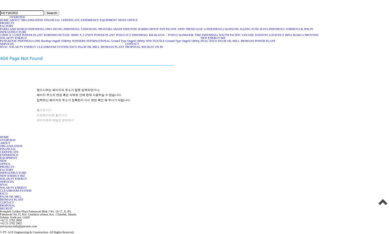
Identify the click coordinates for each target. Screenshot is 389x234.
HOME (4, 20)
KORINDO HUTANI (57, 35)
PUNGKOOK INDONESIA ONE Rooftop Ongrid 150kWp (35, 41)
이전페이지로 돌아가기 (52, 115)
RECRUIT (147, 47)
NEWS (122, 20)
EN (157, 47)
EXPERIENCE (90, 20)
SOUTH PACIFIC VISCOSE (236, 35)
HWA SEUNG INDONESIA (62, 29)
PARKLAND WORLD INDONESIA (22, 29)
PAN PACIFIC (168, 29)
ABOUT (14, 20)
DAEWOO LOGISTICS (269, 35)
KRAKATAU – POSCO (163, 35)
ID (161, 47)
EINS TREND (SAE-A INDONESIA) (201, 29)
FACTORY (7, 26)
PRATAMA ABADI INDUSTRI (117, 29)
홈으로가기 (44, 110)
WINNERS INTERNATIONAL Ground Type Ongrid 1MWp (108, 41)
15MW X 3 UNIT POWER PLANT (21, 35)
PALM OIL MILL (229, 41)
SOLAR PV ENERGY (13, 38)
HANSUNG (232, 29)
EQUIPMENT (108, 20)
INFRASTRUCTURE (13, 32)
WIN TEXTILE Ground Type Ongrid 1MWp (173, 41)
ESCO (214, 41)
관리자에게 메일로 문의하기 (55, 120)
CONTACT (132, 44)
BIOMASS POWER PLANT (258, 41)
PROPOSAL (133, 47)
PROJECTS (7, 23)
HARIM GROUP (148, 29)
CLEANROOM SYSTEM (53, 47)
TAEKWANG (89, 29)
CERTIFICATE (70, 20)
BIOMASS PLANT (113, 47)
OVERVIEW (17, 17)
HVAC (204, 41)
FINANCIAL (52, 20)
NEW (3, 161)
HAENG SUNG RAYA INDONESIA (262, 29)
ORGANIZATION (32, 20)
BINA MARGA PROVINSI (302, 35)
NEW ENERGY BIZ (213, 38)
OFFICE (133, 20)
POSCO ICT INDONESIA (132, 35)
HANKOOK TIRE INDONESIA (198, 35)
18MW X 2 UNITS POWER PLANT (92, 35)
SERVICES (7, 44)
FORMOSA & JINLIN (299, 29)
